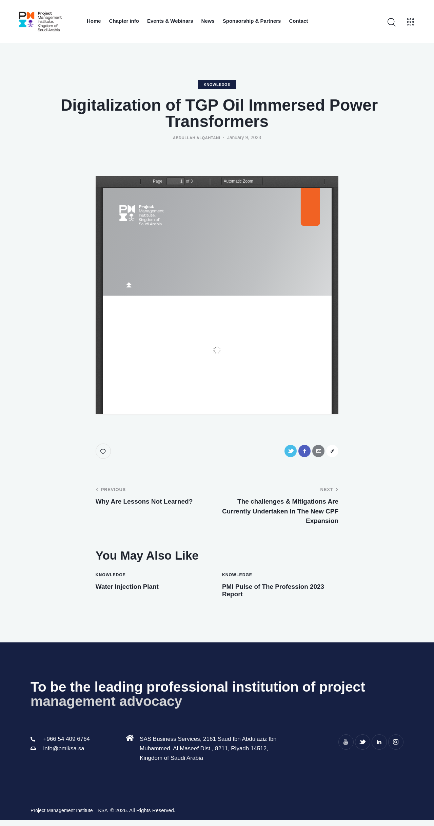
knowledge (217, 84)
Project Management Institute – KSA (72, 816)
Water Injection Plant (136, 589)
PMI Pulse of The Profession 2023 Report (277, 594)
